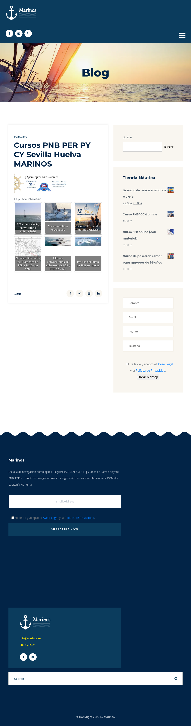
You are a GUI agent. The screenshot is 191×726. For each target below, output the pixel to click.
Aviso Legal (165, 364)
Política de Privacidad (150, 370)
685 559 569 (27, 645)
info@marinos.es (30, 638)
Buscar (127, 137)
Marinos (109, 717)
